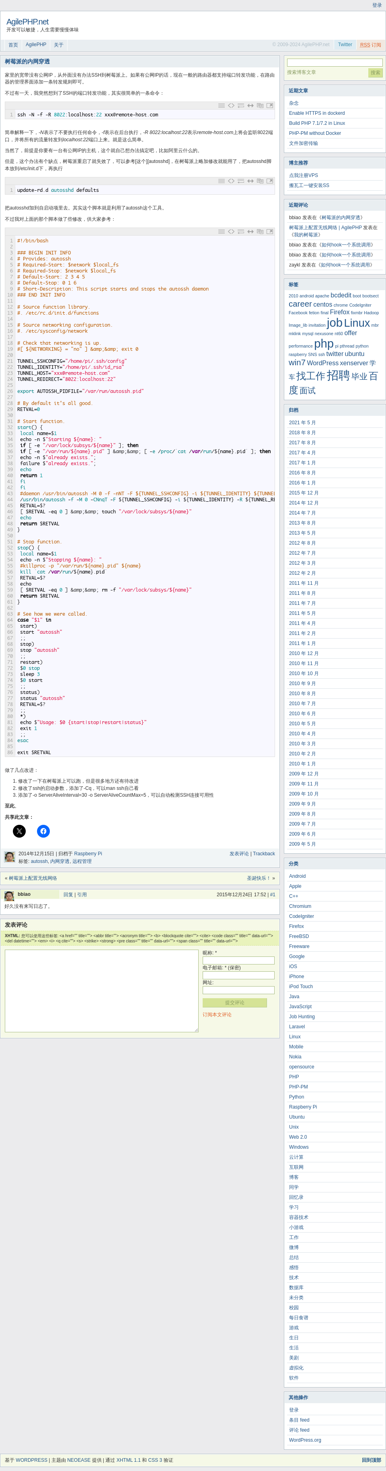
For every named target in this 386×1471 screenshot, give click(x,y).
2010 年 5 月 (302, 723)
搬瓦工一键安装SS (309, 185)
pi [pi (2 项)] (336, 346)
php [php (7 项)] (324, 343)
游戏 (294, 1328)
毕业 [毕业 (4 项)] (359, 376)
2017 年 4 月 (302, 453)
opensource (301, 1067)
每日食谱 (298, 1317)
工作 (294, 1237)
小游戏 (296, 1227)
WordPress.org (305, 1440)
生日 (294, 1338)
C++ (293, 896)
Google (297, 956)
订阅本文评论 (217, 1014)
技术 (294, 1277)
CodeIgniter (301, 916)
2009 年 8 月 (302, 814)
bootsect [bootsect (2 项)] (370, 295)
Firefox (296, 926)
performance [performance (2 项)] (301, 346)
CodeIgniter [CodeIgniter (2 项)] (360, 305)
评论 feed (299, 1430)
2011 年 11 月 (304, 583)
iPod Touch (301, 986)
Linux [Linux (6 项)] (357, 323)
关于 (59, 45)
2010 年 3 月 (302, 744)
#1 (272, 894)
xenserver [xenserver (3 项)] (354, 363)
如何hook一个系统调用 (346, 245)
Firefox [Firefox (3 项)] (339, 312)
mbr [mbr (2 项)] (375, 325)
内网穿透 (60, 861)
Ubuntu (297, 1117)
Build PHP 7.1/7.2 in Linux (317, 123)
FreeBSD (299, 936)
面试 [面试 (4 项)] (308, 390)
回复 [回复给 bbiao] (68, 894)
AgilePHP (36, 44)
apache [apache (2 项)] (322, 295)
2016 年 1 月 (302, 483)
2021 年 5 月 (302, 422)
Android (297, 876)
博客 (294, 1177)
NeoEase (78, 1460)
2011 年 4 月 (302, 623)
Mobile (296, 1047)
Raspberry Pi (88, 854)
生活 (294, 1348)
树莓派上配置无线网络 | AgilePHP (325, 227)
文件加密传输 (303, 143)
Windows (299, 1147)
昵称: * (210, 953)
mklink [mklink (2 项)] (295, 333)
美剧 (294, 1358)
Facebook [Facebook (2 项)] (298, 312)
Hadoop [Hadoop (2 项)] (371, 312)
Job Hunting (302, 1016)
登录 (377, 5)
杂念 (294, 103)
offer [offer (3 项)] (350, 333)
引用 (82, 894)
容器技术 (298, 1217)
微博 (294, 1247)
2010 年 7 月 (302, 703)
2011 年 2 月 (302, 633)
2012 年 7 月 (302, 553)
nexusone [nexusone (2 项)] (324, 333)
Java (294, 996)
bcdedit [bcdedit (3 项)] (341, 295)
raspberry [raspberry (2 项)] (298, 354)
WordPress (31, 1460)
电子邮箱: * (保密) (222, 967)
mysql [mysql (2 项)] (308, 333)
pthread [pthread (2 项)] (347, 346)
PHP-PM (298, 1087)
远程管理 (82, 861)
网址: (208, 982)
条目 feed (299, 1420)
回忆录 (296, 1197)
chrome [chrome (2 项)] (341, 305)
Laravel (297, 1026)
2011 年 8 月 (302, 593)
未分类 (296, 1297)
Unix (294, 1127)
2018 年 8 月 (302, 432)
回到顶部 (371, 1460)
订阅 (370, 45)
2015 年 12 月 (304, 493)
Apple (295, 886)
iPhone (296, 976)
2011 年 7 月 (302, 603)
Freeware (299, 946)
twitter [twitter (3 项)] (335, 353)
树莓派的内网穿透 (341, 217)
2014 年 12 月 (304, 503)
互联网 (296, 1167)
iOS (293, 966)
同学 (294, 1187)
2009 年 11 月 (304, 784)
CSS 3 (155, 1460)
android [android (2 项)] (307, 295)
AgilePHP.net (27, 21)
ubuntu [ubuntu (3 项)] (355, 353)
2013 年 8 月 (302, 523)
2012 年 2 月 (302, 573)
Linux (295, 1037)
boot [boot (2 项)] (357, 295)
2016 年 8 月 (302, 473)
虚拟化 (296, 1368)
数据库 (296, 1287)
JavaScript (300, 1006)
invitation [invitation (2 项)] (317, 325)
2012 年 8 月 (302, 543)
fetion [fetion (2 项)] (314, 312)
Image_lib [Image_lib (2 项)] (298, 325)
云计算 (296, 1157)
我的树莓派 (306, 235)
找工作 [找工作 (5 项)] (310, 375)
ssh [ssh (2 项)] (321, 354)
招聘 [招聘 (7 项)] (338, 375)
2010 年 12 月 (304, 653)
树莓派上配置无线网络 (33, 878)
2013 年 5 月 (302, 533)
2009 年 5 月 (302, 844)
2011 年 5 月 (302, 613)
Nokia (295, 1057)
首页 (13, 45)
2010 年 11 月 (304, 663)
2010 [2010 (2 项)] (293, 295)
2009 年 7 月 (302, 824)
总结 (294, 1257)
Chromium (300, 906)
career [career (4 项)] (300, 303)
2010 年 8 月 (302, 693)
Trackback (264, 854)
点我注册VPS (303, 175)
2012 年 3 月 (302, 563)
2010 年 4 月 (302, 734)
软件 (294, 1378)
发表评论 (239, 854)
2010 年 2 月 (302, 754)
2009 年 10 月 (304, 794)
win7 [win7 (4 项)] (297, 362)
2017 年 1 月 (302, 463)
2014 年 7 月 (302, 513)
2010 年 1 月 (302, 764)
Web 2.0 (298, 1137)
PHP (294, 1077)
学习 (294, 1207)
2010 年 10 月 (304, 673)
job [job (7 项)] (335, 322)
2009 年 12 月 (304, 774)
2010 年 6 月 (302, 713)
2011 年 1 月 (302, 643)
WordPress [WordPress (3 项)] (323, 363)
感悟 (294, 1267)
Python (296, 1097)
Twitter (345, 44)
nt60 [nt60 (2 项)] (339, 333)
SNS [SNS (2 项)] (312, 354)
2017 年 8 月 (302, 443)
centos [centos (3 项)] (322, 304)
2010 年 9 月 (302, 683)
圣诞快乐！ (259, 878)
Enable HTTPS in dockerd (317, 113)
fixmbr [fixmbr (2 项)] (357, 312)
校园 (294, 1307)
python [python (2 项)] (362, 346)
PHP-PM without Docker (315, 133)
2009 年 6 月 (302, 834)
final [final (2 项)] (325, 312)
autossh (39, 861)
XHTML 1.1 (129, 1460)
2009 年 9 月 (302, 804)
